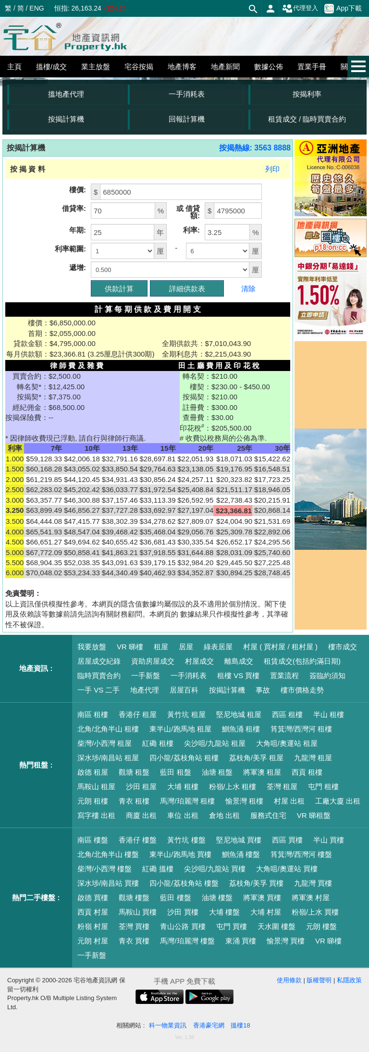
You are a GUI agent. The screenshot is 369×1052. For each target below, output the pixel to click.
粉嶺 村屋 (92, 926)
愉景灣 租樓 (244, 801)
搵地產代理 (66, 94)
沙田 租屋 (141, 786)
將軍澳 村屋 (311, 897)
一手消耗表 (187, 94)
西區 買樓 (287, 840)
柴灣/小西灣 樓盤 (104, 869)
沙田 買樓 (182, 912)
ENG (36, 8)
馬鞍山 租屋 (96, 786)
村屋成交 (199, 661)
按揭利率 (307, 94)
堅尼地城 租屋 (238, 714)
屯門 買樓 (231, 926)
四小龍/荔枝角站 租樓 (183, 758)
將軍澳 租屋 (262, 772)
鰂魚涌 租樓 (241, 729)
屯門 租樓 (323, 786)
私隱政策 (349, 980)
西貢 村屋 (92, 912)
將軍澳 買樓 (262, 897)
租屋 (161, 647)
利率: (191, 230)
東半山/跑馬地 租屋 (180, 729)
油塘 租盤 (217, 772)
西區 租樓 (287, 714)
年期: (77, 230)
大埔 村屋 (265, 912)
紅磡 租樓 (157, 743)
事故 (263, 690)
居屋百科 (184, 690)
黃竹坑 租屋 (186, 714)
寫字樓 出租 (96, 815)
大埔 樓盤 (224, 912)
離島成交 (238, 661)
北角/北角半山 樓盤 (108, 854)
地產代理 (144, 690)
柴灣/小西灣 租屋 (104, 743)
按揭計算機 (66, 119)
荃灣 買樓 (134, 926)
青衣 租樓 (134, 801)
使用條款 (289, 980)
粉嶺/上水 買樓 (315, 912)
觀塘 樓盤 (134, 897)
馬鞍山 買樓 (138, 912)
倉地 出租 (224, 815)
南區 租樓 (92, 714)
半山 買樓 (328, 840)
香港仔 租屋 (138, 714)
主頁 (14, 66)
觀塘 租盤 (134, 772)
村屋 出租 (289, 801)
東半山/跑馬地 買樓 (180, 854)
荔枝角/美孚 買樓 (256, 883)
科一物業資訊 (167, 1025)
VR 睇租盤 (314, 815)
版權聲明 (319, 980)
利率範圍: (70, 248)
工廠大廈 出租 (337, 801)
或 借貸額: (188, 212)
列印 (272, 169)
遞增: (77, 267)
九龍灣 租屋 (313, 758)
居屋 (186, 647)
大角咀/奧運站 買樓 (287, 869)
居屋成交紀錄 (99, 661)
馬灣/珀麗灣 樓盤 (187, 941)
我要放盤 (91, 647)
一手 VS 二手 (98, 690)
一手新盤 (145, 675)
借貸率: (74, 208)
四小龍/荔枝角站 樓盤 (183, 883)
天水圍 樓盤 (276, 926)
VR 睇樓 (130, 647)
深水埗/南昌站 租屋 (108, 758)
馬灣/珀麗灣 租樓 (187, 801)
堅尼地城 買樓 (238, 840)
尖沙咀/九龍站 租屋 (215, 743)
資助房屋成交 (152, 661)
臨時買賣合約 (99, 675)
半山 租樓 (328, 714)
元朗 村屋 (92, 941)
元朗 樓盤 (321, 926)
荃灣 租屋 (282, 786)
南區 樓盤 (92, 840)
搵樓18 (240, 1025)
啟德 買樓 (92, 897)
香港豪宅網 (208, 1025)
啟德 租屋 (92, 772)
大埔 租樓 (182, 786)
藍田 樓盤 (175, 897)
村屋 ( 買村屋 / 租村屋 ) (280, 647)
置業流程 (284, 675)
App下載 (343, 8)
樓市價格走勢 (302, 690)
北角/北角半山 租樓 (108, 729)
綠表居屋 (218, 647)
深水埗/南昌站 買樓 (108, 883)
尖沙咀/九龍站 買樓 (215, 869)
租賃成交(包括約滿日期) (302, 661)
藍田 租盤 (175, 772)
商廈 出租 (141, 815)
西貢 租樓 (307, 772)
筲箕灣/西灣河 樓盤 (301, 854)
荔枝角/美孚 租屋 (256, 758)
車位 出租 (182, 815)
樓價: (77, 189)
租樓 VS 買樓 (238, 675)
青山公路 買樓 (182, 926)
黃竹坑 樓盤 (186, 840)
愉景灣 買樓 (286, 941)
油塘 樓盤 (217, 897)
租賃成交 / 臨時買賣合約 (307, 119)
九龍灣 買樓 (313, 883)
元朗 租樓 (92, 801)
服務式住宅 (268, 815)
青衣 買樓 (134, 941)
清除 (248, 289)
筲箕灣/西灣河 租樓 (301, 729)
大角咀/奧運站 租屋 (287, 743)
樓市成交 (342, 647)
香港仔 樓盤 (138, 840)
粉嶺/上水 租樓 (232, 786)
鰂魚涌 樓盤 (241, 854)
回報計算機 (187, 119)
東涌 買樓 (240, 941)
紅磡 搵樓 (157, 869)
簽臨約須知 (327, 675)
